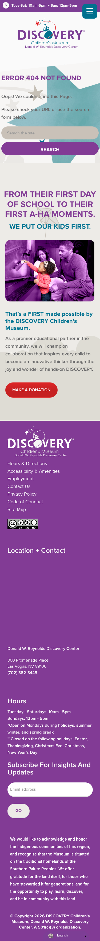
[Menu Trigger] (89, 11)
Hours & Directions (27, 463)
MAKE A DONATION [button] (31, 390)
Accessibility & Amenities (33, 471)
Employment (20, 478)
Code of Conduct (25, 502)
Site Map (16, 509)
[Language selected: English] (66, 936)
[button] (22, 528)
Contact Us (18, 486)
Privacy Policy (22, 494)
